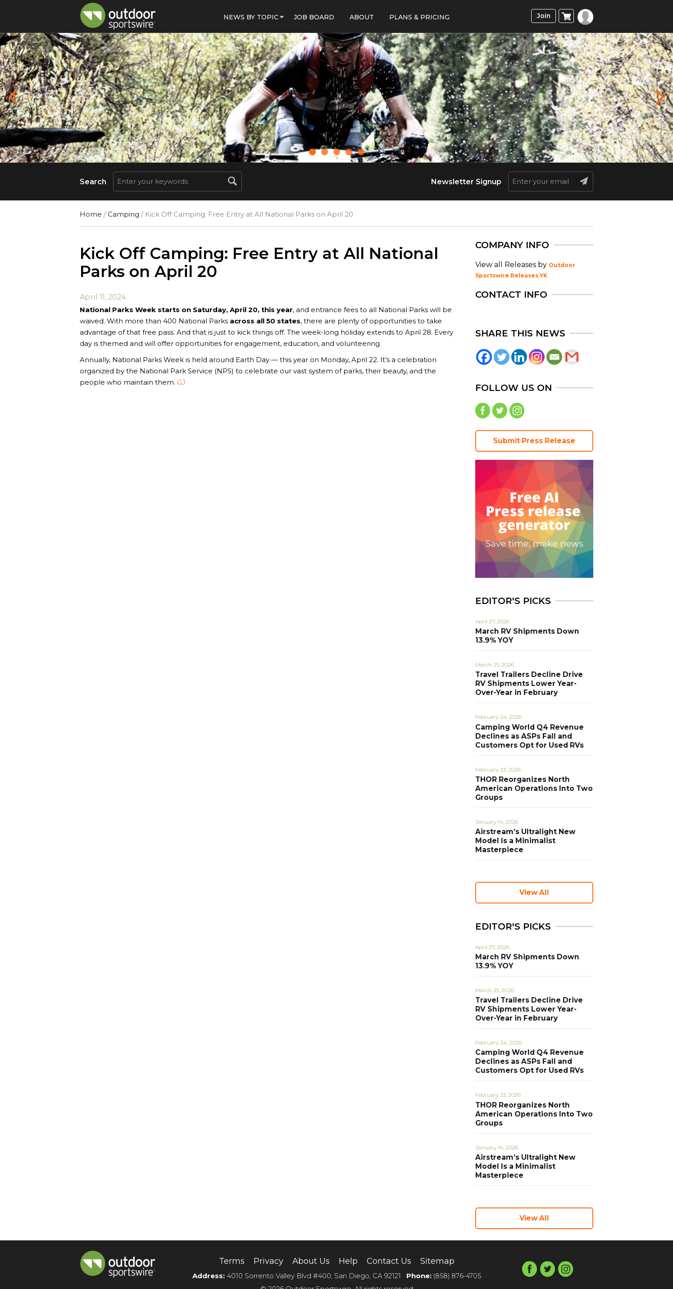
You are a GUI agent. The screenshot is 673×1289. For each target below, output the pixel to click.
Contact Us (392, 1244)
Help (348, 1244)
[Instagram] (537, 357)
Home (91, 214)
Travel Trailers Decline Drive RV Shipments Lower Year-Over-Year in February (533, 686)
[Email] (554, 357)
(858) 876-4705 (457, 1259)
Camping (123, 214)
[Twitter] (501, 357)
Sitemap (445, 1244)
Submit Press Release (534, 442)
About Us (308, 1244)
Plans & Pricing (419, 17)
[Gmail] (572, 357)
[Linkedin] (519, 357)
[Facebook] (484, 357)
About (362, 17)
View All (534, 885)
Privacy (262, 1244)
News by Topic (250, 17)
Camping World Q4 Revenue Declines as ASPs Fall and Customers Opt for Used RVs (524, 738)
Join (542, 16)
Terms (223, 1244)
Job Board (314, 17)
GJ (181, 382)
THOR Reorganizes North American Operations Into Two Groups (528, 790)
